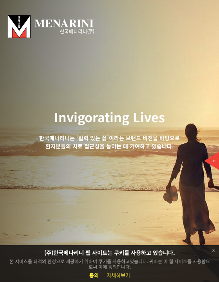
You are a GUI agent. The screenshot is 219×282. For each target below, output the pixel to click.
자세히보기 (118, 275)
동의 (94, 275)
